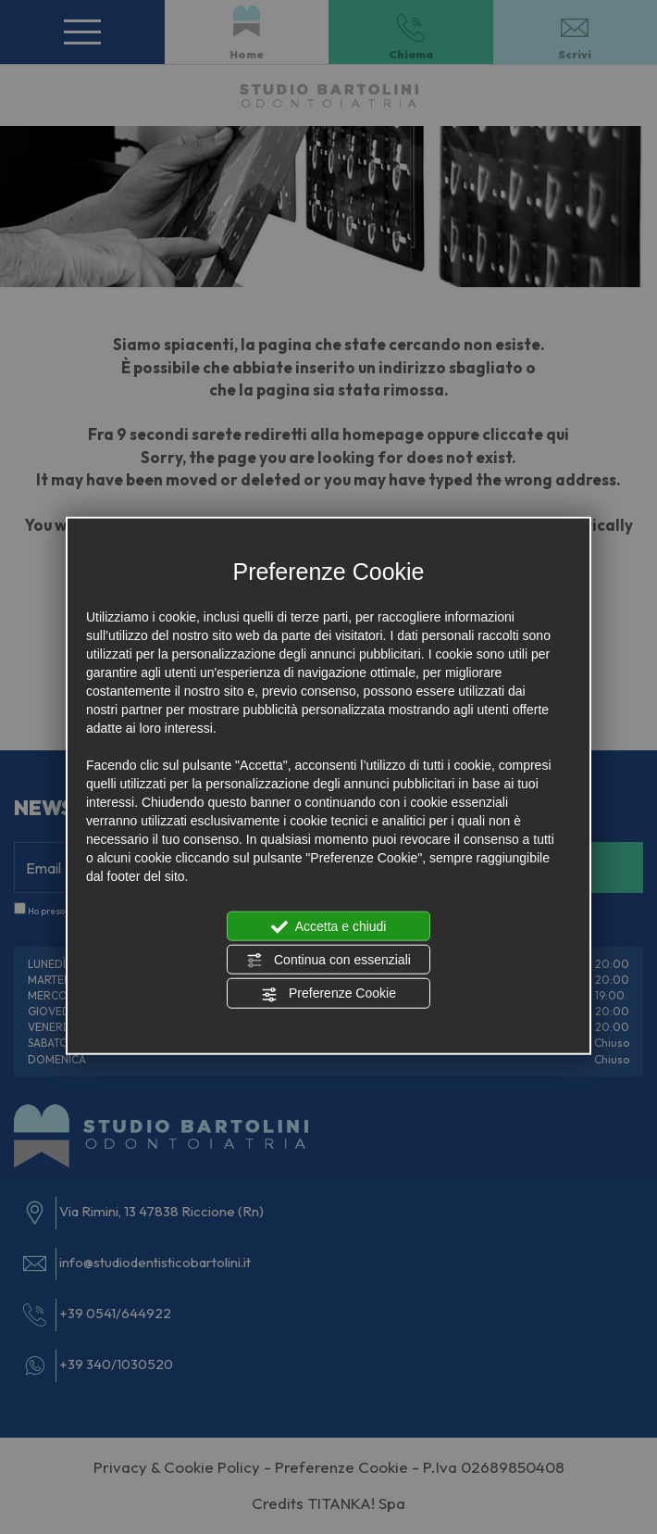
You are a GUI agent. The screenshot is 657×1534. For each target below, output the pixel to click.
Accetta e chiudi (329, 926)
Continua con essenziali (328, 960)
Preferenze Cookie (328, 994)
